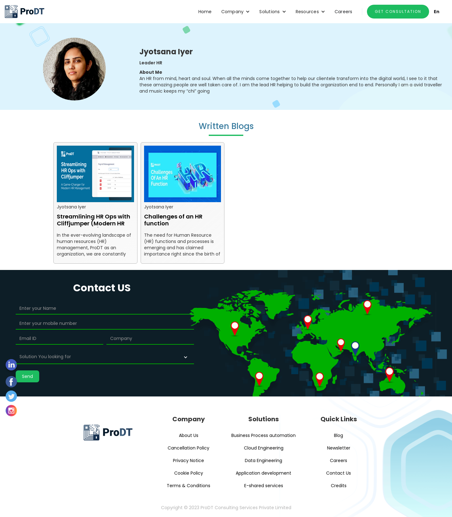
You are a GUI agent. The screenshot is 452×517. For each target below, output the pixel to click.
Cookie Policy (188, 473)
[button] (235, 11)
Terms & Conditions (188, 485)
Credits (339, 485)
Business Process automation (263, 435)
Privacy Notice (188, 460)
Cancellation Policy (188, 448)
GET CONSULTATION (398, 11)
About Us (188, 435)
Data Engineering (263, 460)
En (437, 11)
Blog (338, 435)
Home (205, 11)
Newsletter (338, 448)
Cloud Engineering (263, 448)
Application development (263, 473)
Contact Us (338, 473)
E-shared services (263, 485)
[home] (24, 11)
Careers (343, 11)
